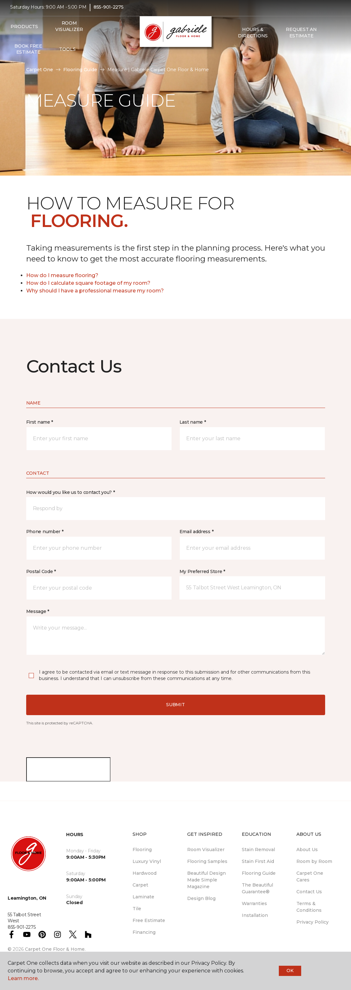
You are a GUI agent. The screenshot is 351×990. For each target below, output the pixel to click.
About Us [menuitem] (307, 849)
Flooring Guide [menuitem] (259, 873)
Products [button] (24, 31)
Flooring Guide (80, 69)
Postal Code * (41, 571)
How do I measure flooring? (62, 275)
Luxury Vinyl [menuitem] (147, 861)
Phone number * (45, 531)
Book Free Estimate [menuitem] (28, 53)
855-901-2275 (109, 11)
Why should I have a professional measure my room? (95, 291)
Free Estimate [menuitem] (149, 920)
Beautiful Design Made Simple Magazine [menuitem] (206, 879)
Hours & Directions (253, 37)
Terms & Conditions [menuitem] (309, 907)
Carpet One (39, 69)
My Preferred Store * (202, 571)
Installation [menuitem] (255, 915)
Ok (289, 970)
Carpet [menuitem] (140, 885)
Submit (175, 704)
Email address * (196, 531)
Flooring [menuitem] (142, 849)
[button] (234, 53)
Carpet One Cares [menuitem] (309, 876)
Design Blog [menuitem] (201, 898)
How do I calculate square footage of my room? (88, 283)
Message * (37, 611)
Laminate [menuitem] (143, 897)
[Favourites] (241, 53)
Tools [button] (67, 53)
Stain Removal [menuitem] (258, 849)
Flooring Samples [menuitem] (207, 861)
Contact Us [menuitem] (309, 892)
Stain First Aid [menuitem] (258, 861)
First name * (39, 422)
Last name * (192, 422)
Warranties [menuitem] (254, 903)
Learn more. (23, 978)
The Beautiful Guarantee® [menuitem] (257, 888)
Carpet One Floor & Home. (55, 949)
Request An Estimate (301, 37)
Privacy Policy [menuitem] (312, 922)
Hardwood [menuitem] (144, 873)
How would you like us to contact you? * (70, 492)
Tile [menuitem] (137, 908)
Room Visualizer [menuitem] (69, 31)
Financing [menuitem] (144, 932)
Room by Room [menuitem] (314, 861)
